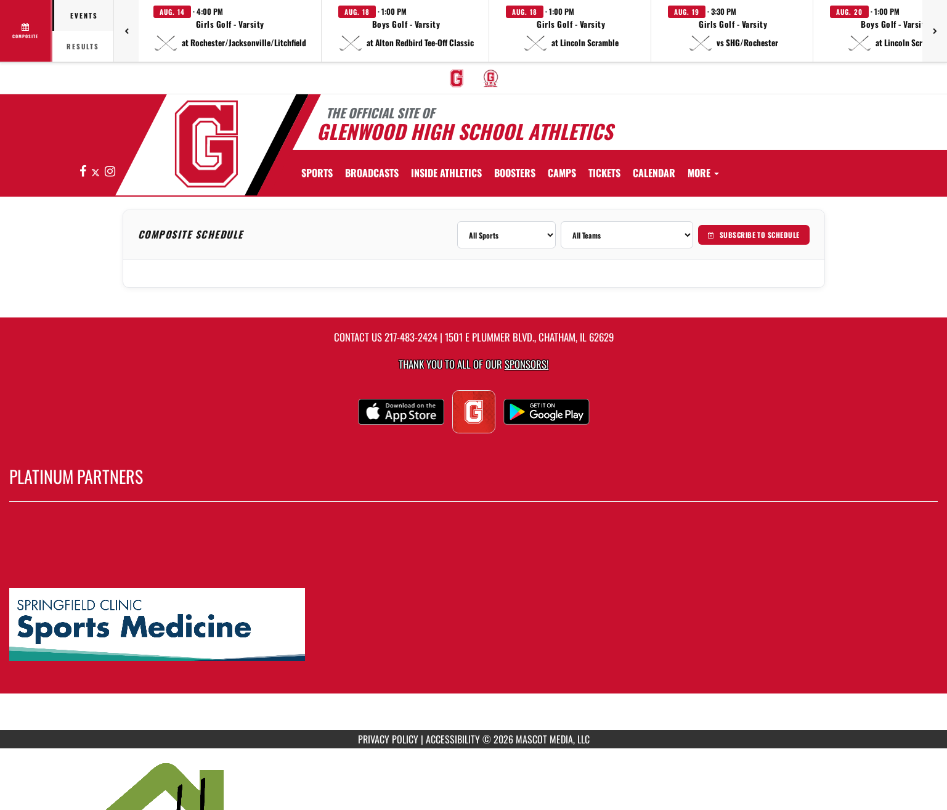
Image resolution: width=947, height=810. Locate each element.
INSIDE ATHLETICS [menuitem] (446, 172)
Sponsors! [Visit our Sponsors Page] (526, 364)
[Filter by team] (627, 234)
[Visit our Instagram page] (110, 171)
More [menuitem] (703, 172)
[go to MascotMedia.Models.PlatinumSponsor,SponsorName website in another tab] (473, 625)
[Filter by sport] (506, 234)
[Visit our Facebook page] (83, 171)
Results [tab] (83, 46)
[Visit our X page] (96, 171)
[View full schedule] (26, 31)
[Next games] (934, 31)
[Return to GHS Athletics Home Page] (206, 144)
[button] (230, 31)
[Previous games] (126, 31)
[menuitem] (456, 78)
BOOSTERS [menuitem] (514, 172)
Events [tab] (84, 15)
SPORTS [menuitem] (317, 172)
